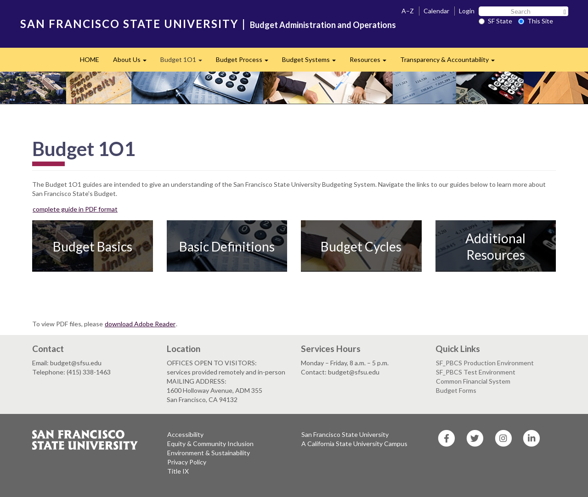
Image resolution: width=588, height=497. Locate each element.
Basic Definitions (227, 246)
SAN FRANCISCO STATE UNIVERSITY (129, 23)
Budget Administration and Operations (323, 25)
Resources (371, 62)
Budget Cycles (361, 246)
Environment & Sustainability (208, 453)
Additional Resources (495, 246)
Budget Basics (92, 246)
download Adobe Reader (140, 324)
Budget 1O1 (184, 62)
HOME (89, 59)
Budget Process (245, 62)
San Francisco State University (345, 434)
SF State (495, 21)
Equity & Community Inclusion (210, 443)
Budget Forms (456, 390)
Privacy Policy (186, 462)
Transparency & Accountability (451, 62)
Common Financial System (473, 381)
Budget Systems (312, 62)
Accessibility (185, 434)
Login (467, 11)
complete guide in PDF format (75, 209)
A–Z (407, 11)
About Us (133, 62)
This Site (535, 21)
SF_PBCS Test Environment (475, 372)
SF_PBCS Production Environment (485, 363)
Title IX (178, 471)
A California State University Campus (354, 443)
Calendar (436, 11)
